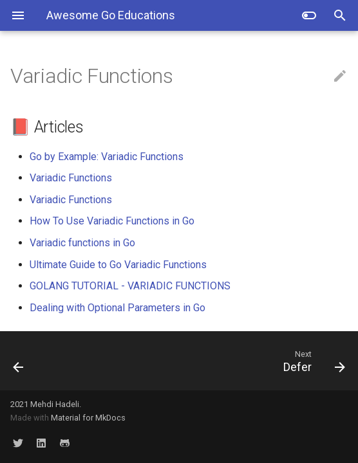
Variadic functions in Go (82, 243)
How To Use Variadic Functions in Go (112, 221)
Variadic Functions (71, 178)
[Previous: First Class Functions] (47, 361)
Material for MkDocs (88, 417)
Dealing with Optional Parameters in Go (117, 308)
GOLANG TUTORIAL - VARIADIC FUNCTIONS (130, 286)
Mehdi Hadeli (54, 404)
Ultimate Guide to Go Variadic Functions (118, 265)
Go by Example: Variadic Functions (107, 156)
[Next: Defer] (223, 361)
